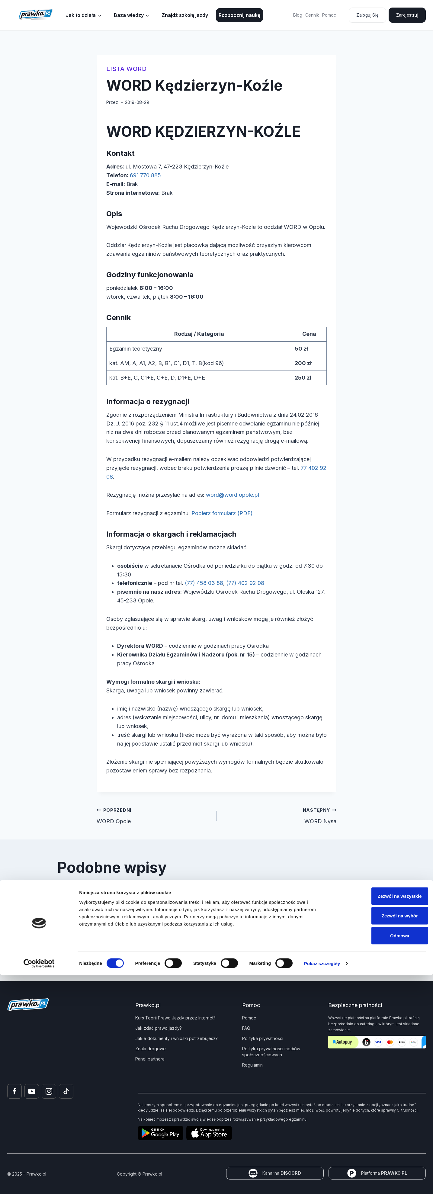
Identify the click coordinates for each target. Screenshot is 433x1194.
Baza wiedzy (129, 15)
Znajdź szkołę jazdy (185, 15)
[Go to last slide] (67, 906)
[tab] (204, 934)
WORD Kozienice (312, 898)
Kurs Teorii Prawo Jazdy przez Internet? (175, 1017)
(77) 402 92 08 (245, 583)
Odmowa (382, 1154)
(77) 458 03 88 (204, 583)
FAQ (246, 1028)
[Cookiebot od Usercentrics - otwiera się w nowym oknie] (39, 1182)
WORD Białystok (201, 898)
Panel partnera (150, 1058)
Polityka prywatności (262, 1038)
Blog (297, 15)
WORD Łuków (87, 898)
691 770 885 (145, 175)
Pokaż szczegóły (322, 1182)
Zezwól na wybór (382, 1134)
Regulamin (252, 1064)
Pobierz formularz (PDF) (222, 513)
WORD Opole (154, 815)
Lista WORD (126, 68)
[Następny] (366, 906)
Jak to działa (81, 15)
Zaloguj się (367, 15)
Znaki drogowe (150, 1048)
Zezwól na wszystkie (383, 1114)
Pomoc (329, 15)
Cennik (312, 15)
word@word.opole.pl (232, 495)
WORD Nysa (279, 815)
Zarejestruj (407, 15)
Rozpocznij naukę (239, 15)
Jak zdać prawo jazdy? (158, 1028)
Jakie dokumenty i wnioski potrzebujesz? (176, 1038)
